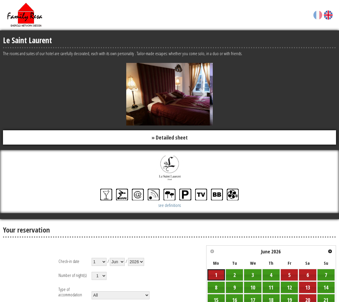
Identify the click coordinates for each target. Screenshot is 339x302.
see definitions (169, 205)
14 (325, 287)
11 (271, 287)
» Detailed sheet (170, 137)
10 (252, 287)
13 (307, 287)
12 (289, 287)
